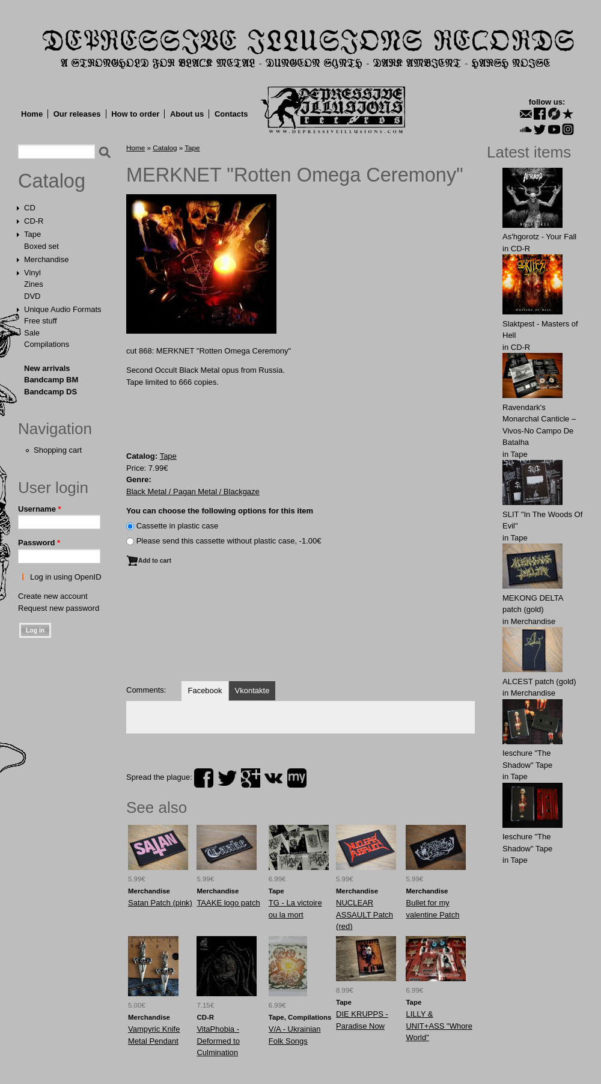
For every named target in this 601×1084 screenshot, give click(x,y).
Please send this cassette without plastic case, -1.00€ (229, 540)
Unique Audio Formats (63, 309)
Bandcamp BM (51, 379)
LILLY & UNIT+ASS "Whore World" (439, 1025)
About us (187, 113)
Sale (32, 332)
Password (39, 542)
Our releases (77, 113)
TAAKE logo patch (228, 902)
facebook (203, 778)
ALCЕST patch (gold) (539, 681)
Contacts (231, 113)
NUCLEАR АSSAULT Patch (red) (364, 914)
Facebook (205, 690)
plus (250, 778)
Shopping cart (58, 450)
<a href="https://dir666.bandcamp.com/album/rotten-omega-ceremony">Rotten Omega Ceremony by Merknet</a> (300, 629)
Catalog (51, 181)
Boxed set (41, 246)
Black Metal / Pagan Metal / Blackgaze (193, 491)
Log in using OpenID (66, 576)
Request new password (58, 608)
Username (39, 508)
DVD (32, 296)
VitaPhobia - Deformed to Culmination (218, 1040)
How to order (135, 113)
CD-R (34, 220)
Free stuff (40, 320)
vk (273, 778)
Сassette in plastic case (177, 525)
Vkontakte (252, 690)
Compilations (46, 344)
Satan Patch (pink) (160, 902)
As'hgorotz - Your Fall (539, 236)
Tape (32, 234)
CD (29, 207)
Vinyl (32, 272)
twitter (227, 778)
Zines (33, 284)
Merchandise (46, 259)
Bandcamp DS (50, 391)
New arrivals (47, 368)
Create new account (53, 596)
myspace (297, 778)
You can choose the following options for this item (219, 510)
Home (32, 113)
